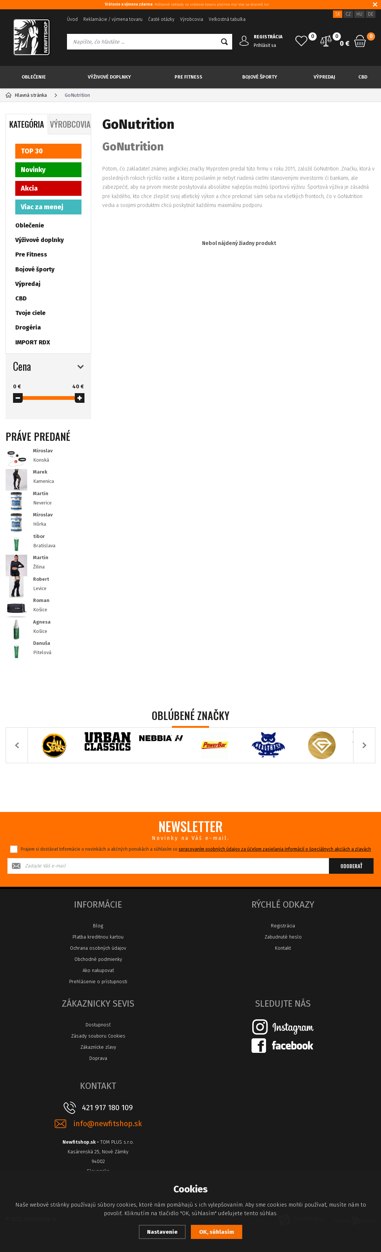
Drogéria (28, 327)
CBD (362, 77)
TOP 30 (32, 151)
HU (359, 14)
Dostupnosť (98, 1025)
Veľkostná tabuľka (227, 19)
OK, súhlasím (216, 1232)
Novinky (33, 170)
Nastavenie (162, 1232)
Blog (98, 925)
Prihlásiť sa (265, 45)
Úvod (72, 19)
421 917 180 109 (107, 1107)
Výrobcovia (191, 19)
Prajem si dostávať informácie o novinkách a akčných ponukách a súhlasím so (196, 849)
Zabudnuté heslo (283, 937)
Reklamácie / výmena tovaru (113, 19)
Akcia (29, 188)
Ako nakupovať (98, 970)
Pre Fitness (188, 77)
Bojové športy (259, 77)
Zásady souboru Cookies (98, 1036)
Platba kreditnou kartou (98, 937)
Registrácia (283, 925)
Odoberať (351, 866)
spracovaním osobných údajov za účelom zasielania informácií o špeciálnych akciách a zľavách (275, 849)
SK (337, 14)
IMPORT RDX (32, 342)
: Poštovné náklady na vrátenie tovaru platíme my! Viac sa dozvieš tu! (187, 4)
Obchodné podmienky (98, 959)
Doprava (98, 1058)
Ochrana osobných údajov (98, 948)
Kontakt (283, 948)
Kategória (26, 124)
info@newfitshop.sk (107, 1123)
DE (370, 14)
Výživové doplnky (109, 77)
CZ (348, 14)
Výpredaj (324, 77)
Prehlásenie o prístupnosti (98, 981)
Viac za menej (42, 207)
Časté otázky (161, 19)
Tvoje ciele (30, 312)
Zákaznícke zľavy (98, 1047)
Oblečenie (34, 77)
